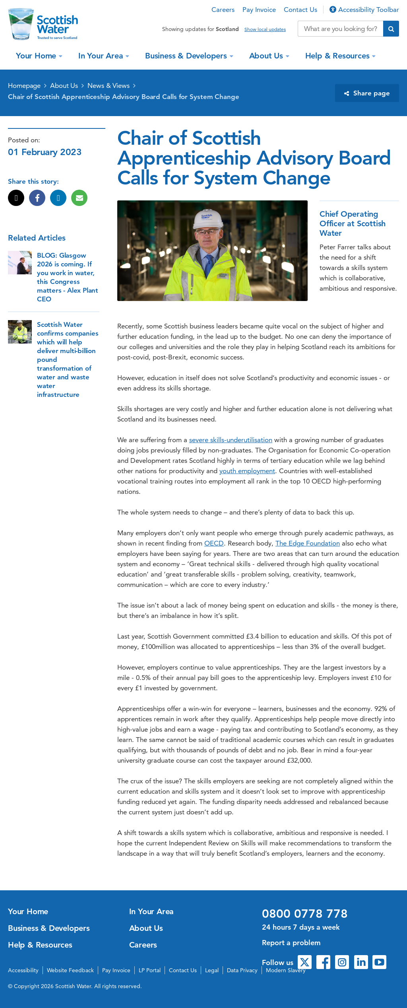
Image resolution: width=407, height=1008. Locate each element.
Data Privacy (242, 970)
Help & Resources (338, 55)
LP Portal (150, 970)
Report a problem (291, 942)
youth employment (247, 471)
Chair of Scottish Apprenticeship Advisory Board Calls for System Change (123, 97)
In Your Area (101, 55)
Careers (223, 10)
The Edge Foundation (307, 543)
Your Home (37, 55)
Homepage (24, 85)
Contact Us (300, 10)
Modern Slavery (286, 970)
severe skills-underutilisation (230, 440)
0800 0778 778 (305, 914)
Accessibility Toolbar (364, 10)
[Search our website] (340, 29)
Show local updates (265, 29)
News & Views (108, 85)
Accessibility (23, 970)
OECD (214, 543)
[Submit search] (391, 29)
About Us (267, 55)
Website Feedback (70, 970)
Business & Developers (187, 55)
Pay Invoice (259, 10)
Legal (212, 970)
